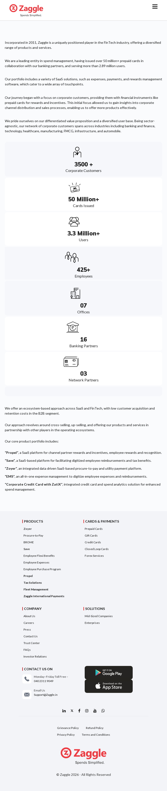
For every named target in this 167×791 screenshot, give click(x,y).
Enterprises (92, 623)
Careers (29, 623)
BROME (29, 542)
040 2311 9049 (43, 681)
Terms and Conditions (96, 734)
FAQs (27, 650)
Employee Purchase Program (42, 569)
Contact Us (31, 636)
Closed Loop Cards (97, 549)
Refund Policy (94, 728)
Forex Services (94, 555)
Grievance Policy (68, 728)
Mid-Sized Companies (99, 616)
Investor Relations (35, 656)
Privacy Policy (66, 734)
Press (27, 629)
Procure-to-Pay (33, 535)
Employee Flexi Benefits (39, 555)
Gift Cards (91, 535)
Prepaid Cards (94, 529)
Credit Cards (93, 542)
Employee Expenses (36, 562)
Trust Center (32, 643)
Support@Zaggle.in (46, 694)
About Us (29, 616)
